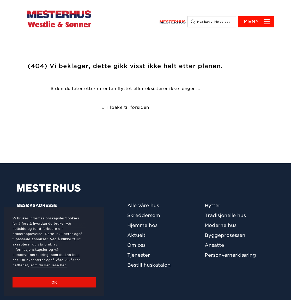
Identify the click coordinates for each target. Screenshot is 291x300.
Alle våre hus (143, 205)
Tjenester (138, 255)
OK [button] (54, 282)
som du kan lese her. (49, 265)
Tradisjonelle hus (225, 215)
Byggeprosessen (225, 235)
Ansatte (214, 245)
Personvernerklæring (230, 255)
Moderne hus (221, 225)
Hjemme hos (142, 225)
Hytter (212, 205)
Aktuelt (136, 235)
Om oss (136, 245)
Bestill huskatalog (149, 265)
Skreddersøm (143, 215)
